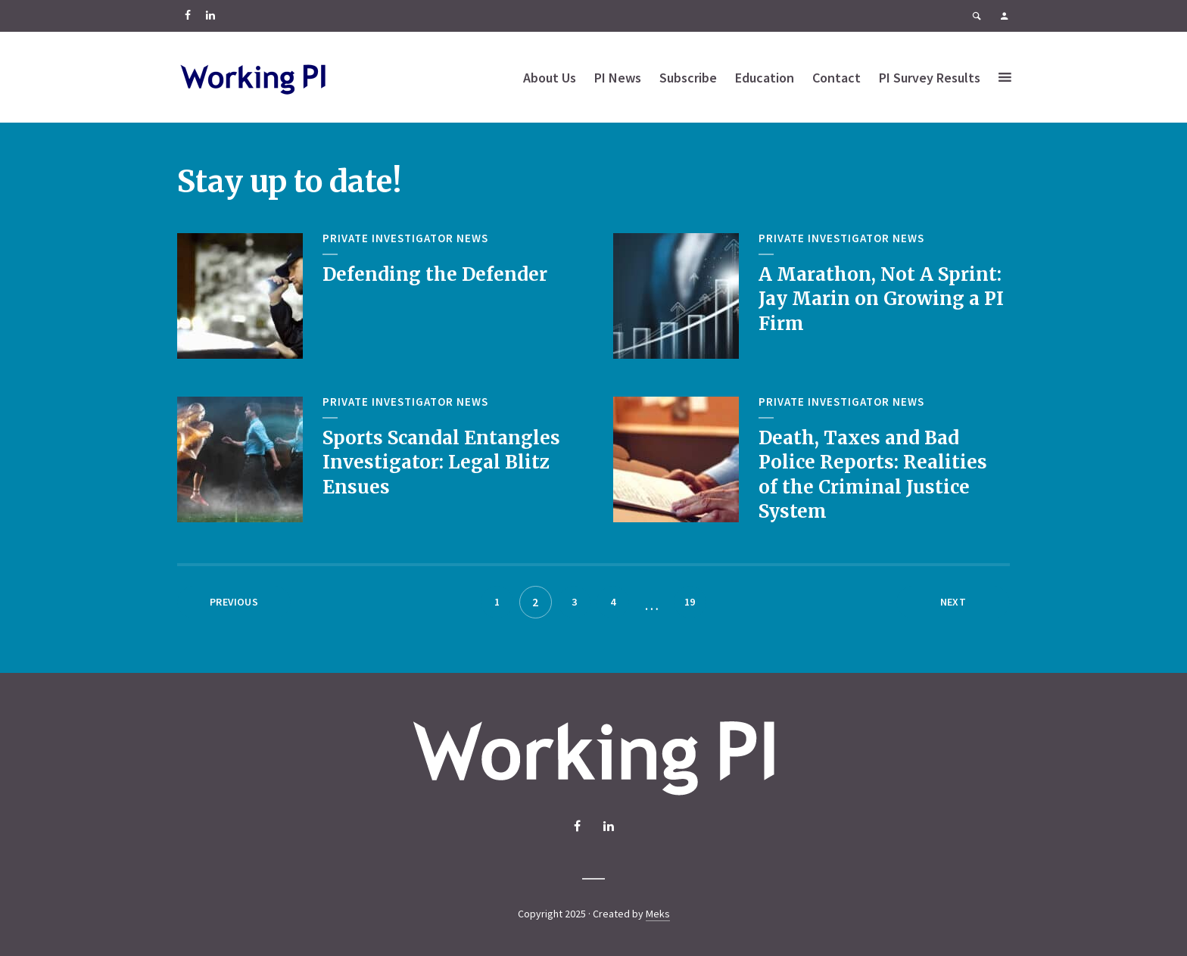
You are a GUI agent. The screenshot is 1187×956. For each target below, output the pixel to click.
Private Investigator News (405, 238)
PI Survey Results (929, 77)
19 (689, 602)
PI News (617, 77)
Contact (836, 77)
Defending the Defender (434, 274)
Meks (658, 913)
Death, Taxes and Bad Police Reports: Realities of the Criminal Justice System (873, 474)
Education (764, 77)
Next (953, 602)
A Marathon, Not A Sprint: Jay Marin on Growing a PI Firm (881, 299)
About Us (549, 77)
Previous (234, 602)
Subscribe (688, 77)
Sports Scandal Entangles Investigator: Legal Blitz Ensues (441, 462)
